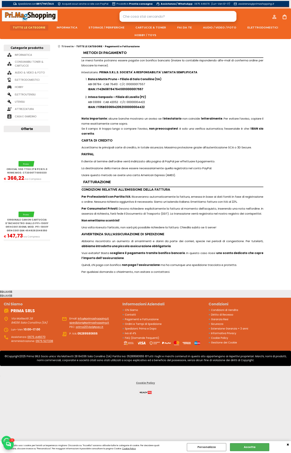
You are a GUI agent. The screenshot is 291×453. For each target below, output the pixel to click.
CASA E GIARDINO (26, 116)
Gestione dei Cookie (224, 342)
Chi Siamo (131, 310)
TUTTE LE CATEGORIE (29, 27)
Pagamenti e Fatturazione (142, 319)
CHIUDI (288, 445)
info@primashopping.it (93, 318)
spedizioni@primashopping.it (89, 323)
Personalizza (206, 447)
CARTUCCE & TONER (150, 27)
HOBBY (19, 87)
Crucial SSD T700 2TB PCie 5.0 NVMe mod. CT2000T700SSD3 (26, 170)
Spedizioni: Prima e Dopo (140, 328)
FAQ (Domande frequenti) (142, 338)
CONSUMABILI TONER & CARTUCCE (29, 64)
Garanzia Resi (219, 319)
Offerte (27, 129)
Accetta (249, 447)
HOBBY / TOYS (145, 35)
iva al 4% (130, 333)
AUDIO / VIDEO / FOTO (219, 27)
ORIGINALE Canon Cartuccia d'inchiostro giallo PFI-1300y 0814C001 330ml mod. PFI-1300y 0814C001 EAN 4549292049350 (26, 225)
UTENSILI (20, 102)
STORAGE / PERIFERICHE (106, 27)
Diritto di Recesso (222, 315)
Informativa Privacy (223, 333)
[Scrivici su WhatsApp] (8, 444)
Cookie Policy (129, 448)
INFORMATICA (67, 27)
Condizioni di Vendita (224, 310)
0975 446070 (36, 337)
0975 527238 (44, 341)
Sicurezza (217, 324)
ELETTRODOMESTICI (262, 27)
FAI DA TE (184, 27)
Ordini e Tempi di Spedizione (143, 324)
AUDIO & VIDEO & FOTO (30, 72)
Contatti (130, 315)
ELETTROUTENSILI (25, 94)
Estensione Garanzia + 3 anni (229, 328)
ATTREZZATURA (24, 109)
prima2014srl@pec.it (89, 327)
